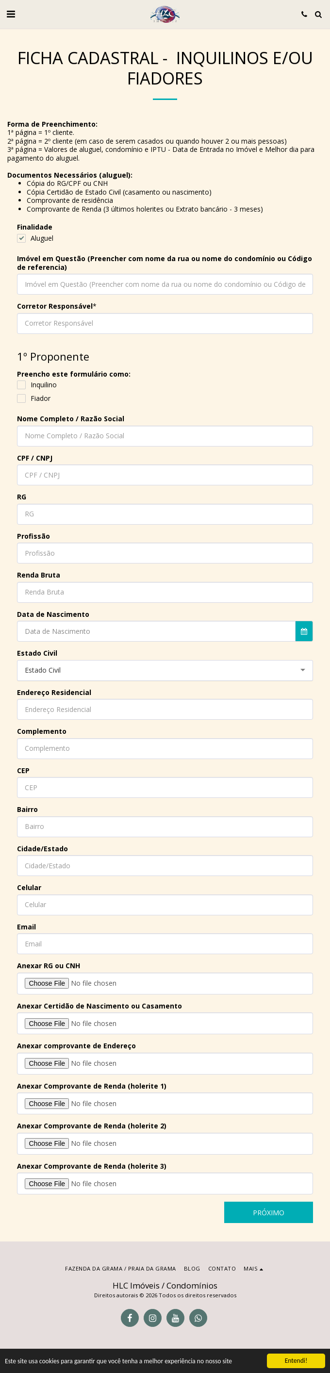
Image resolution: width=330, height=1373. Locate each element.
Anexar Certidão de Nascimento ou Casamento (99, 1006)
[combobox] (165, 670)
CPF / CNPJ (34, 458)
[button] (10, 14)
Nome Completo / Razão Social (70, 418)
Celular (29, 887)
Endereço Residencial (54, 692)
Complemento (41, 731)
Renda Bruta (38, 575)
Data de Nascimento (53, 614)
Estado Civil (37, 653)
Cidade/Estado (42, 848)
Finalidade (34, 227)
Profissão (33, 536)
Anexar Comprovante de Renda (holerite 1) (91, 1086)
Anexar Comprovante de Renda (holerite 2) (91, 1126)
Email (26, 927)
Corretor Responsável (55, 306)
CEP (23, 770)
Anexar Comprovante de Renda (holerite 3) (91, 1166)
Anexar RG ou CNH (48, 965)
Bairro (27, 809)
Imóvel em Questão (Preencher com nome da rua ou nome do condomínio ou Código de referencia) (164, 262)
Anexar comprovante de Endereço (76, 1046)
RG (21, 497)
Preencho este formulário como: (74, 374)
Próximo (268, 1212)
